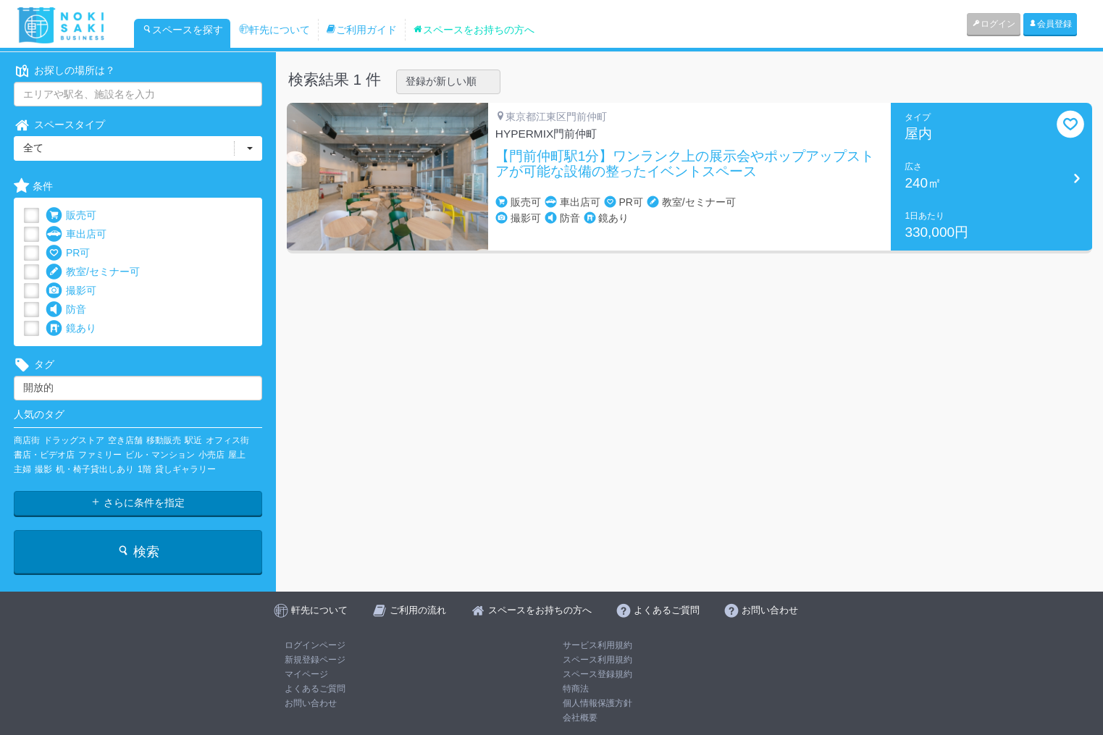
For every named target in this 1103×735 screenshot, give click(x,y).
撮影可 (71, 290)
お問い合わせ (311, 703)
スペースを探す (182, 29)
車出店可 (76, 234)
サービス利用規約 (597, 645)
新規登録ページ (315, 660)
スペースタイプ (59, 125)
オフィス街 (227, 440)
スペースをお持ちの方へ (473, 29)
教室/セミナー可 (93, 272)
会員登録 (1050, 24)
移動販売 (163, 440)
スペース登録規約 (597, 674)
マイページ (306, 674)
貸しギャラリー (185, 469)
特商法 (576, 689)
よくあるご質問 (315, 689)
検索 (138, 551)
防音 (66, 309)
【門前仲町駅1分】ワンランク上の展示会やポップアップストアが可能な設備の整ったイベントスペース (685, 164)
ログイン (993, 24)
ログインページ (315, 645)
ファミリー (100, 455)
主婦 (22, 469)
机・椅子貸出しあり (95, 469)
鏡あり (71, 328)
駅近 (193, 440)
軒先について (274, 29)
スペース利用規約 (597, 660)
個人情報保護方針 (597, 703)
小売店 (211, 455)
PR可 (68, 253)
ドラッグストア (73, 440)
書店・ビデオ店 (44, 455)
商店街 (27, 440)
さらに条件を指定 (138, 502)
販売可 (71, 215)
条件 (33, 186)
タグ (34, 364)
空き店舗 (125, 440)
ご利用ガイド (361, 29)
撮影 (43, 469)
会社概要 (580, 718)
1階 (144, 469)
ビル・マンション (160, 455)
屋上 (237, 455)
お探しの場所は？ (64, 70)
